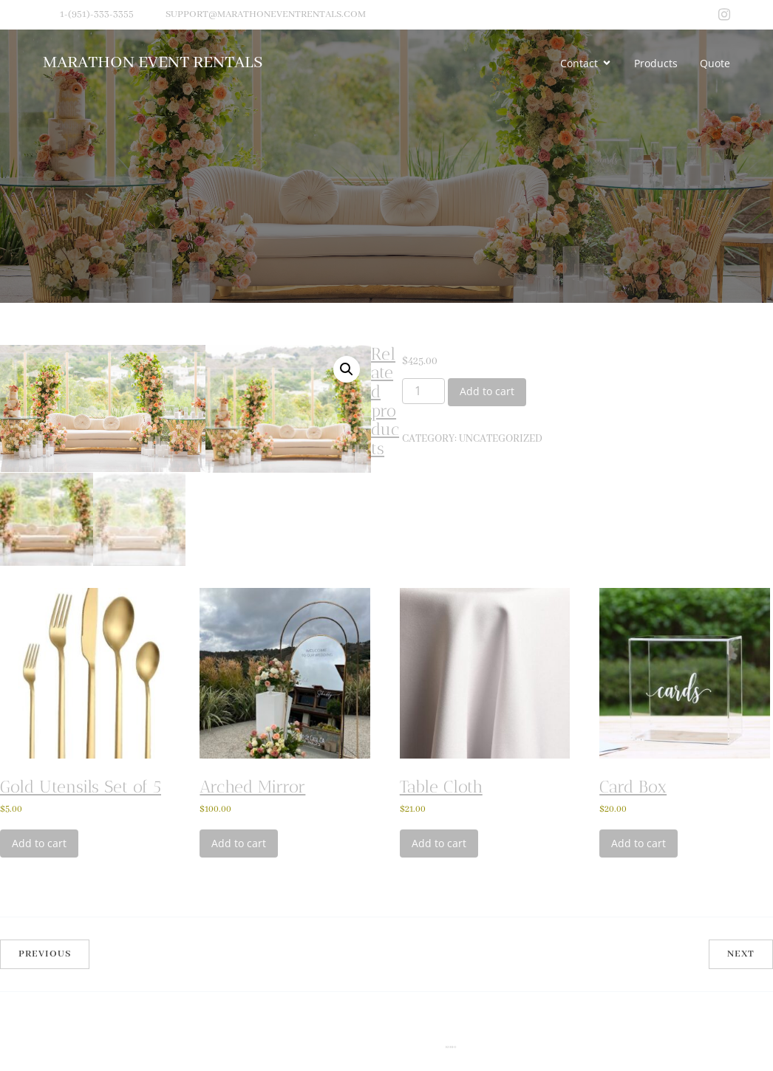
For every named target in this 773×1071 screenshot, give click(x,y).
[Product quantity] (423, 391)
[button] (346, 369)
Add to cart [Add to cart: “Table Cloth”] (439, 944)
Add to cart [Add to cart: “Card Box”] (638, 944)
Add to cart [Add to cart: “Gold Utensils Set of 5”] (39, 944)
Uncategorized (500, 438)
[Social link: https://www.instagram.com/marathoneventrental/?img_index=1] (724, 15)
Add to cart (487, 391)
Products (656, 63)
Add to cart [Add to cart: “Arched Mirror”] (238, 944)
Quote (715, 63)
